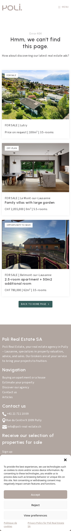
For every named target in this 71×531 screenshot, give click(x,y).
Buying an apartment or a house (24, 377)
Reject (35, 505)
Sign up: (7, 452)
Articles (7, 397)
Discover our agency (15, 387)
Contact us (9, 392)
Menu (63, 7)
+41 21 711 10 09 (15, 414)
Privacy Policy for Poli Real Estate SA (46, 524)
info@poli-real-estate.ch (21, 427)
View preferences (35, 515)
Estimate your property (18, 382)
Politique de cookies (10, 524)
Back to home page (33, 304)
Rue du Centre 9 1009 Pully (21, 420)
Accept (35, 494)
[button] (65, 459)
